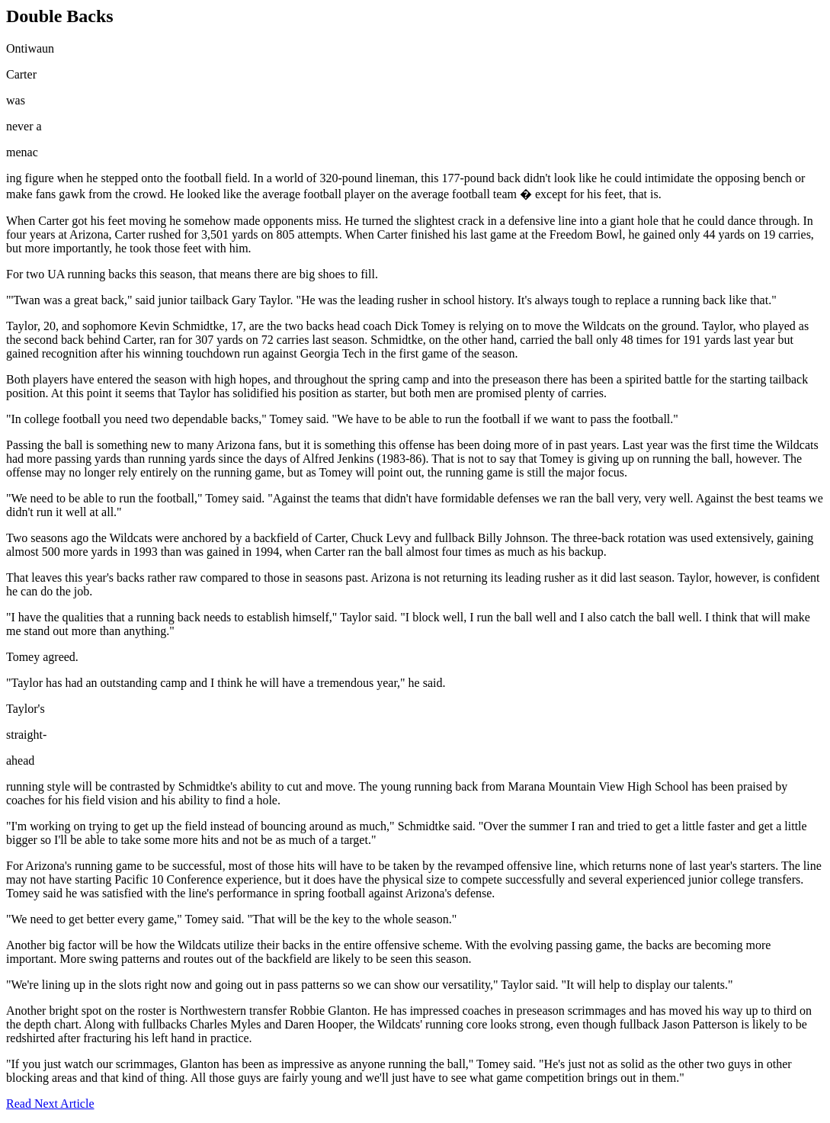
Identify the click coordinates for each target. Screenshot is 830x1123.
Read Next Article (50, 1103)
